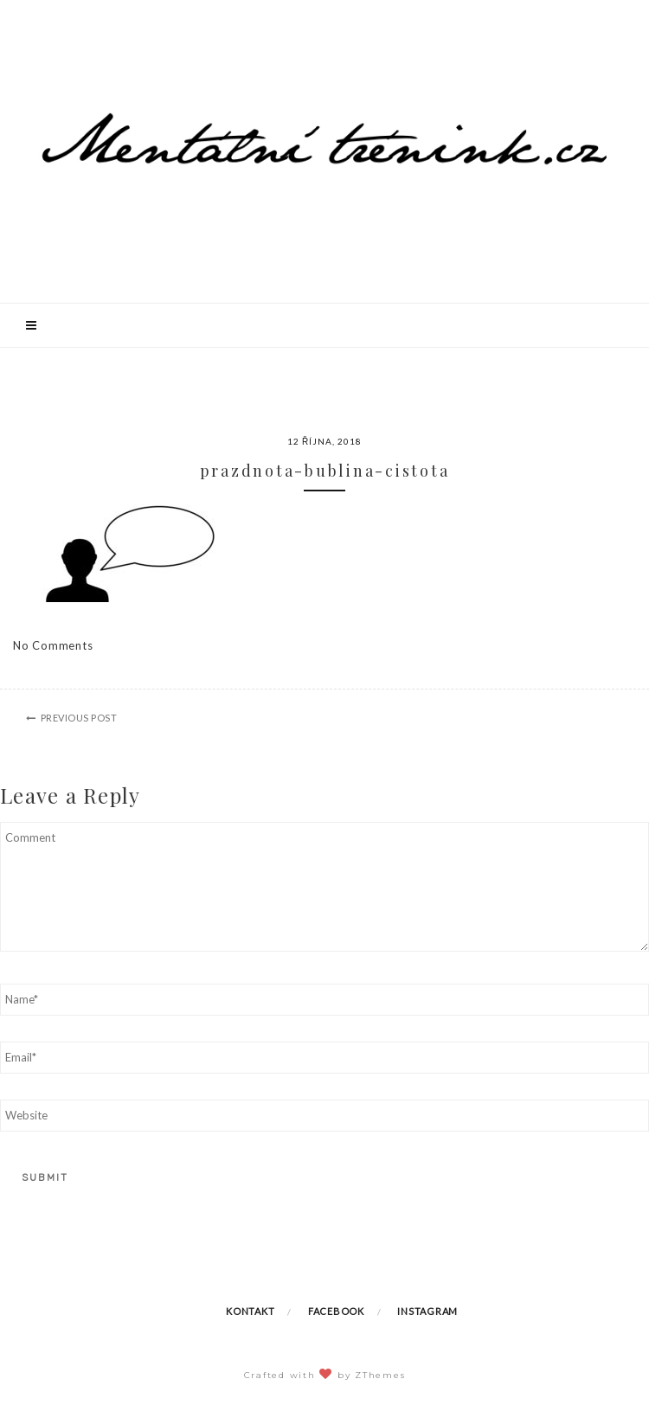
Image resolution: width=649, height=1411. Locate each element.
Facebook (336, 1311)
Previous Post (79, 717)
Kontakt (250, 1311)
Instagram (427, 1311)
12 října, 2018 (324, 441)
